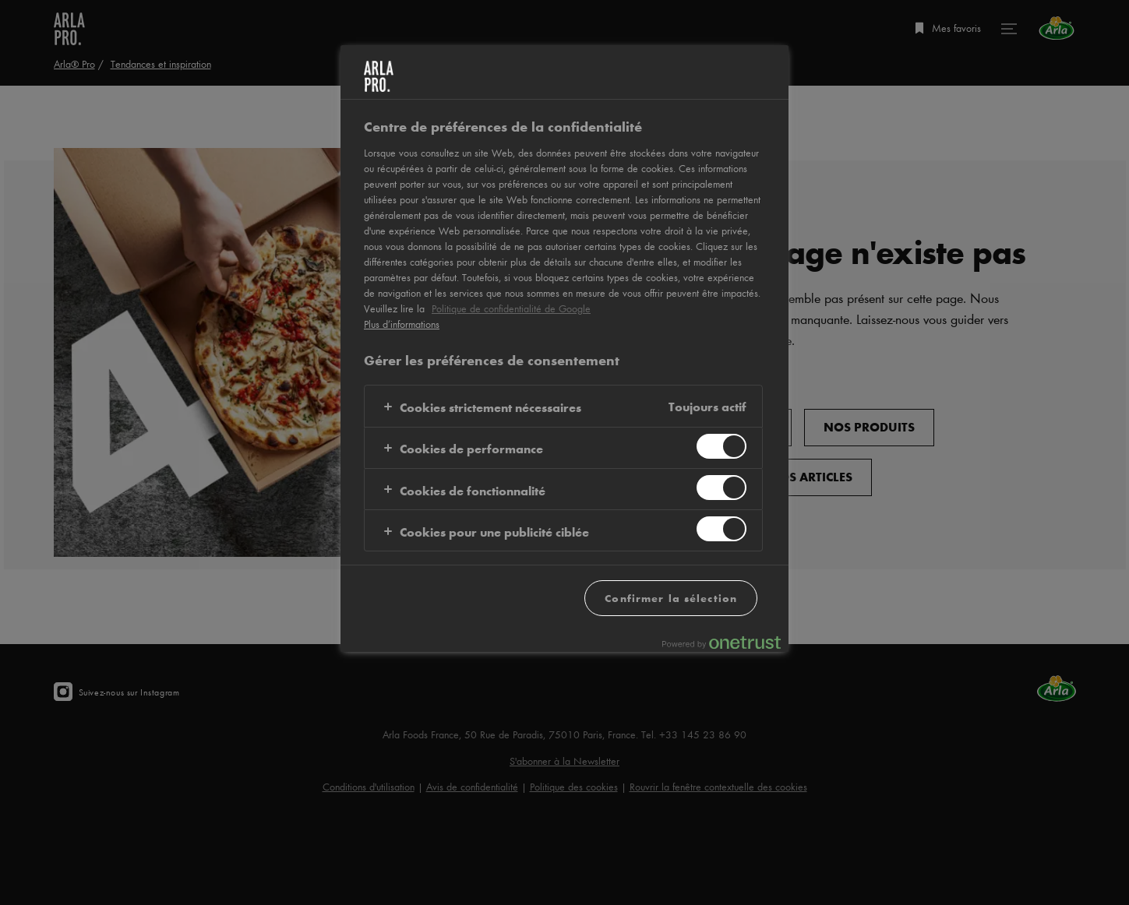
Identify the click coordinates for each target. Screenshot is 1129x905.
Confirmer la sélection (671, 597)
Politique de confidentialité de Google (511, 308)
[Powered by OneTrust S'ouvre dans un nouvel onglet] (721, 642)
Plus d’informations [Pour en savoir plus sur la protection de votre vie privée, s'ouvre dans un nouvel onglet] (401, 324)
